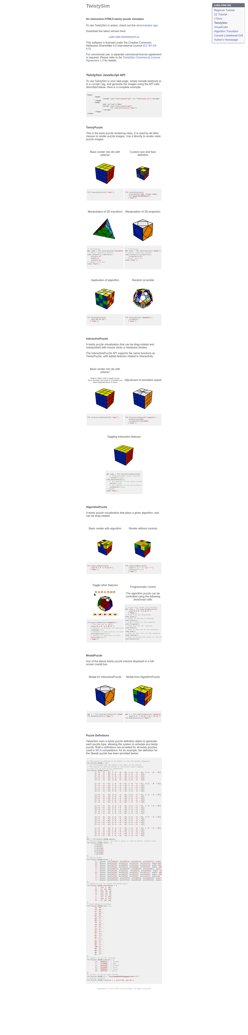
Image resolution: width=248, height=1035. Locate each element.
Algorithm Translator (226, 31)
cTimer (218, 18)
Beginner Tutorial (224, 10)
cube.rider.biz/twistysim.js (124, 36)
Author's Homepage (226, 39)
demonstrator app (147, 25)
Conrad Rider (126, 1033)
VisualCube (221, 27)
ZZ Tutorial (220, 14)
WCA (98, 754)
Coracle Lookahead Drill (228, 35)
